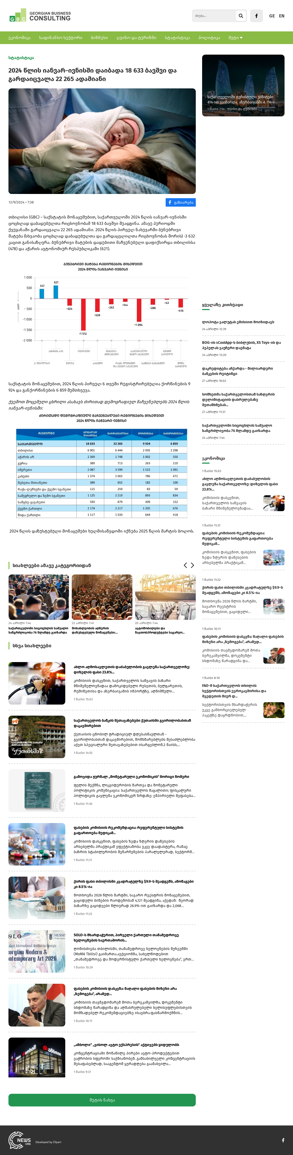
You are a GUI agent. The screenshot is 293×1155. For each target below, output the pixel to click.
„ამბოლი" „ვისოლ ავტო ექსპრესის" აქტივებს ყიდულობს (126, 1045)
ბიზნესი (99, 37)
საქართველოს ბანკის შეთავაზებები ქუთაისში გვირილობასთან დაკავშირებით (132, 723)
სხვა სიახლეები (32, 646)
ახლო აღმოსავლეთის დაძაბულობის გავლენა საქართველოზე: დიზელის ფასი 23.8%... (132, 669)
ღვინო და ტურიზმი (136, 37)
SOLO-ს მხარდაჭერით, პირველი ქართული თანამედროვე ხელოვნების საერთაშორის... (126, 938)
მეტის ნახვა (102, 1099)
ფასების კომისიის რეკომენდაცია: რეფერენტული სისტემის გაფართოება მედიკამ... (128, 830)
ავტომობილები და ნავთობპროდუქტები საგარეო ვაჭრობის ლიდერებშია (158, 630)
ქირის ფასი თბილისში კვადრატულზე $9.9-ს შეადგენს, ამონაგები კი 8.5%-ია (134, 884)
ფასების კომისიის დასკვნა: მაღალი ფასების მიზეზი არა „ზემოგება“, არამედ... (125, 991)
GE (272, 16)
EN (282, 16)
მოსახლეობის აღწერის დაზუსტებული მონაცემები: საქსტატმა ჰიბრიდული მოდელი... (98, 630)
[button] (185, 565)
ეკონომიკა (19, 37)
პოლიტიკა (209, 37)
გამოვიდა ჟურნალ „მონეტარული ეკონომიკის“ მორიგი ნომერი (131, 776)
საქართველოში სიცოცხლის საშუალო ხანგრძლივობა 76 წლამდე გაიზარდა (38, 630)
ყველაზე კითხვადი (222, 304)
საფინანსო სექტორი (60, 37)
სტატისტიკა (177, 37)
